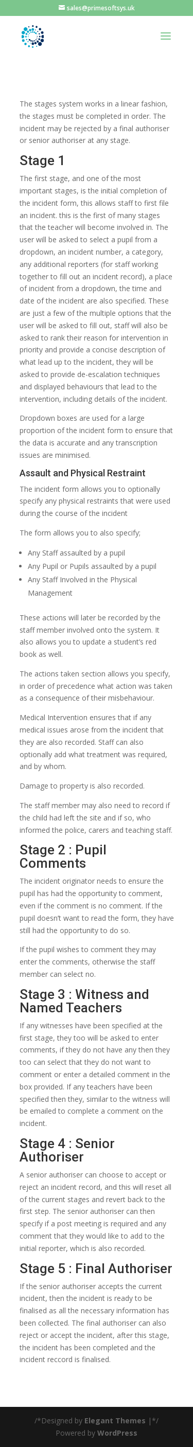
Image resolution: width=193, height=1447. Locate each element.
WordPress (117, 1433)
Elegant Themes (115, 1420)
